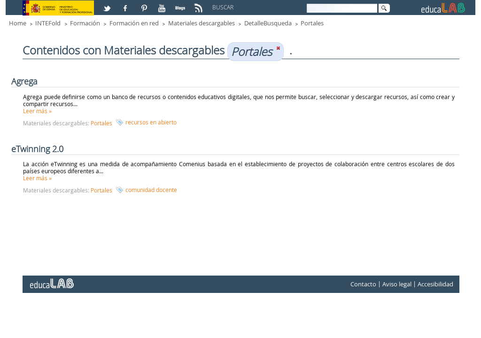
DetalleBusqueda (268, 23)
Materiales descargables (201, 23)
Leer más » (37, 111)
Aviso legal (396, 284)
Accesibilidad (435, 284)
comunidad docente (151, 189)
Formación (85, 23)
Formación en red (134, 23)
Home (17, 23)
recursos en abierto (151, 122)
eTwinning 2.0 (37, 148)
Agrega (24, 81)
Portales (312, 23)
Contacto (363, 284)
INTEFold (48, 23)
